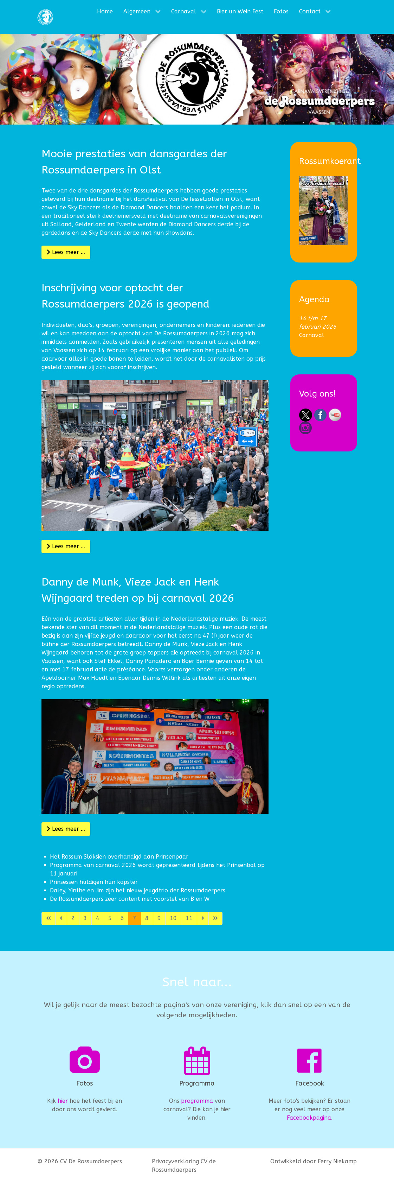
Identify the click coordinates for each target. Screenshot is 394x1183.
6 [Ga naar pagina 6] (122, 918)
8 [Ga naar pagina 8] (147, 918)
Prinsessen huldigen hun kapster (94, 882)
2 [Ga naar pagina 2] (73, 918)
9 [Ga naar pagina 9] (159, 918)
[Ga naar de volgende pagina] (203, 918)
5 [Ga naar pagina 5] (110, 918)
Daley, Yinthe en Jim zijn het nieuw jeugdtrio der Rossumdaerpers (137, 890)
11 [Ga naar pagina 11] (189, 918)
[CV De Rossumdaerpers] (45, 17)
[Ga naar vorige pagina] (61, 918)
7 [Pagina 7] (134, 918)
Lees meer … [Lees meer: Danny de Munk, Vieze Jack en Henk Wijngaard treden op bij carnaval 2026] (66, 828)
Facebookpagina (309, 1117)
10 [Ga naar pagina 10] (173, 918)
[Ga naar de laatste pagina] (215, 918)
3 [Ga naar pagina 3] (85, 918)
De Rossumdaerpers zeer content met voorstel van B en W (129, 899)
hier (63, 1100)
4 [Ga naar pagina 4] (97, 918)
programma (197, 1100)
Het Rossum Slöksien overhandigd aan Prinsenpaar (119, 856)
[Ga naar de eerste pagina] (48, 918)
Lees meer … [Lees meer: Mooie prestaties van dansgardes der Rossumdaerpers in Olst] (66, 252)
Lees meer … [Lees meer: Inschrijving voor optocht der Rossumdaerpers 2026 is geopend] (66, 546)
